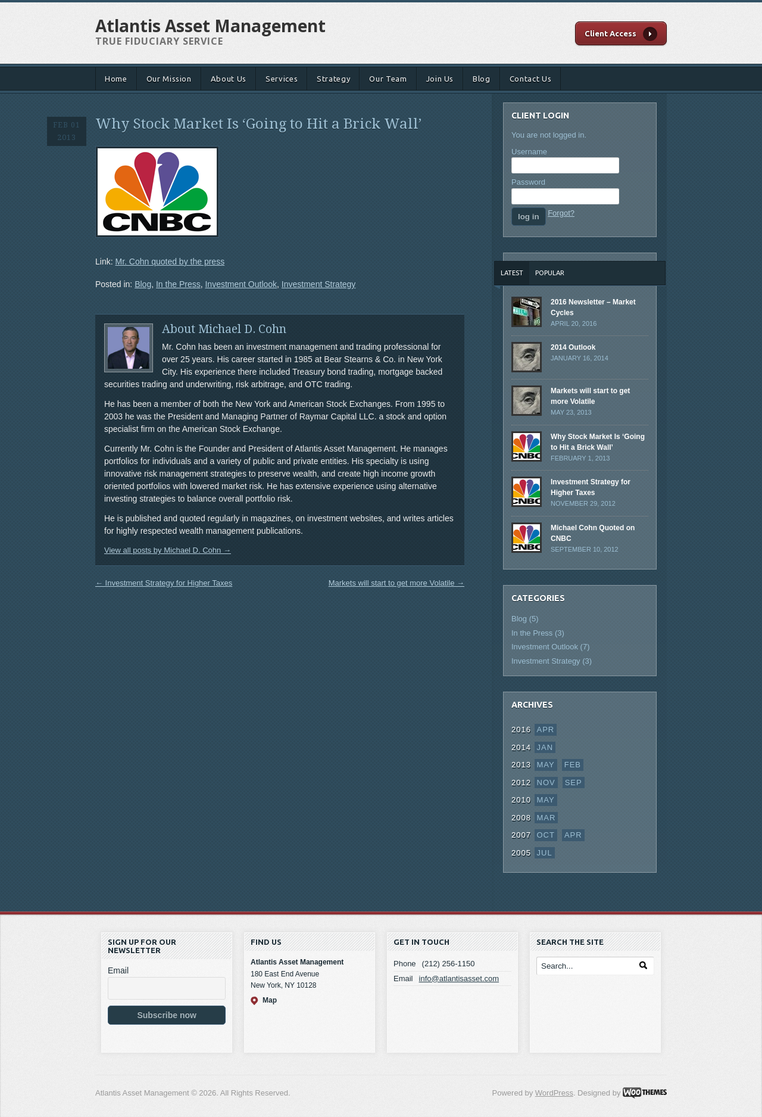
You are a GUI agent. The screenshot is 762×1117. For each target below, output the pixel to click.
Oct (546, 834)
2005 (521, 852)
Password (528, 182)
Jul (544, 852)
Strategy (333, 78)
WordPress (554, 1092)
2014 (521, 747)
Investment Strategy (319, 284)
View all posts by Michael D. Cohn (167, 550)
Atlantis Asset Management (210, 25)
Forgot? (561, 213)
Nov (546, 782)
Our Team (388, 78)
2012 (521, 782)
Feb (572, 764)
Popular (549, 272)
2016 (521, 729)
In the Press (178, 284)
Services (282, 78)
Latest (512, 272)
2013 (521, 764)
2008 (521, 817)
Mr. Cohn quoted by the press (169, 261)
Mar (546, 817)
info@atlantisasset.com (459, 978)
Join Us (440, 78)
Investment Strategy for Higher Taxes (163, 582)
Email (118, 970)
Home (116, 78)
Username (529, 151)
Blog (482, 78)
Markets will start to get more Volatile (396, 582)
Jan (545, 747)
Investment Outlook (241, 284)
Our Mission (169, 78)
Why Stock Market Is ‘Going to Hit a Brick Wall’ (258, 124)
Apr (546, 729)
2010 (521, 799)
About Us (228, 78)
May (546, 764)
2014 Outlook (573, 347)
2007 (521, 834)
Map (270, 1000)
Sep (573, 782)
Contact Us (531, 78)
